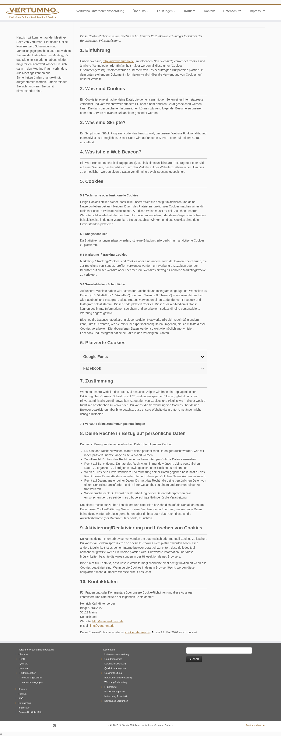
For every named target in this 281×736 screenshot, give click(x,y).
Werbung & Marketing (115, 682)
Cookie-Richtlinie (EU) (29, 712)
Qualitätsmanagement (115, 668)
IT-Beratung (110, 687)
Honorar (24, 668)
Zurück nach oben (255, 725)
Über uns (141, 11)
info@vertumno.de (102, 625)
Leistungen (166, 11)
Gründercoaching (113, 659)
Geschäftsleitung (113, 673)
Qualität (24, 663)
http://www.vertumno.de (118, 61)
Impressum (257, 11)
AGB (20, 698)
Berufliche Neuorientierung (118, 677)
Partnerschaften (28, 673)
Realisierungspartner (31, 677)
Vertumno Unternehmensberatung (100, 11)
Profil (22, 659)
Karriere (189, 11)
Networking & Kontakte (116, 696)
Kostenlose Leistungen (116, 701)
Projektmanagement (114, 691)
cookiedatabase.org (138, 632)
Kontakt (209, 11)
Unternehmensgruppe (32, 682)
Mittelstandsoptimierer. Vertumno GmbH (150, 725)
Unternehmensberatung (116, 654)
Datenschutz (232, 11)
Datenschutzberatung (115, 663)
